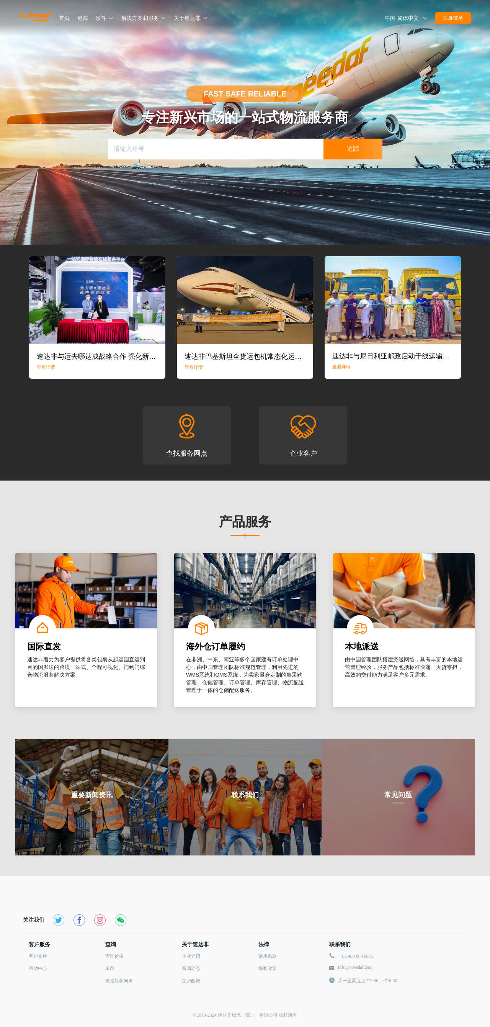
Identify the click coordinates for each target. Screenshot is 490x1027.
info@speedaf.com (355, 967)
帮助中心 (38, 968)
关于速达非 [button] (191, 18)
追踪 (109, 968)
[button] (406, 18)
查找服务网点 (119, 981)
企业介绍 (191, 956)
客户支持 (38, 956)
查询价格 (114, 956)
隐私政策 (267, 968)
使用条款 (267, 956)
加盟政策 (191, 981)
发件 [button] (105, 18)
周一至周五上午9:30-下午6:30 (367, 980)
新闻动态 (191, 968)
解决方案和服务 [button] (143, 18)
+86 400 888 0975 (356, 956)
